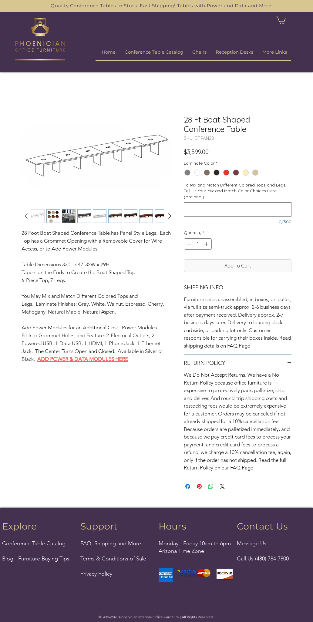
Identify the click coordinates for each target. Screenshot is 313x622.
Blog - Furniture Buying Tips (35, 558)
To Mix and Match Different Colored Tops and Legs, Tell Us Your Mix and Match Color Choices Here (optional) (235, 191)
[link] (281, 20)
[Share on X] (222, 486)
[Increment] (207, 244)
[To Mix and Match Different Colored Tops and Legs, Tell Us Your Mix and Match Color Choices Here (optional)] (237, 209)
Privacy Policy (96, 573)
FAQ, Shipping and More (110, 543)
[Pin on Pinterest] (199, 486)
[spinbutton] (197, 244)
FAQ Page (238, 346)
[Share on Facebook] (187, 486)
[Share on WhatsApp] (210, 486)
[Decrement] (188, 244)
